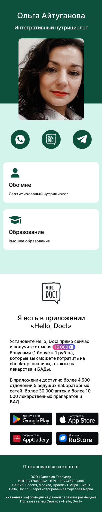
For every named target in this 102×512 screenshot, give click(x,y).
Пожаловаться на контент (51, 466)
